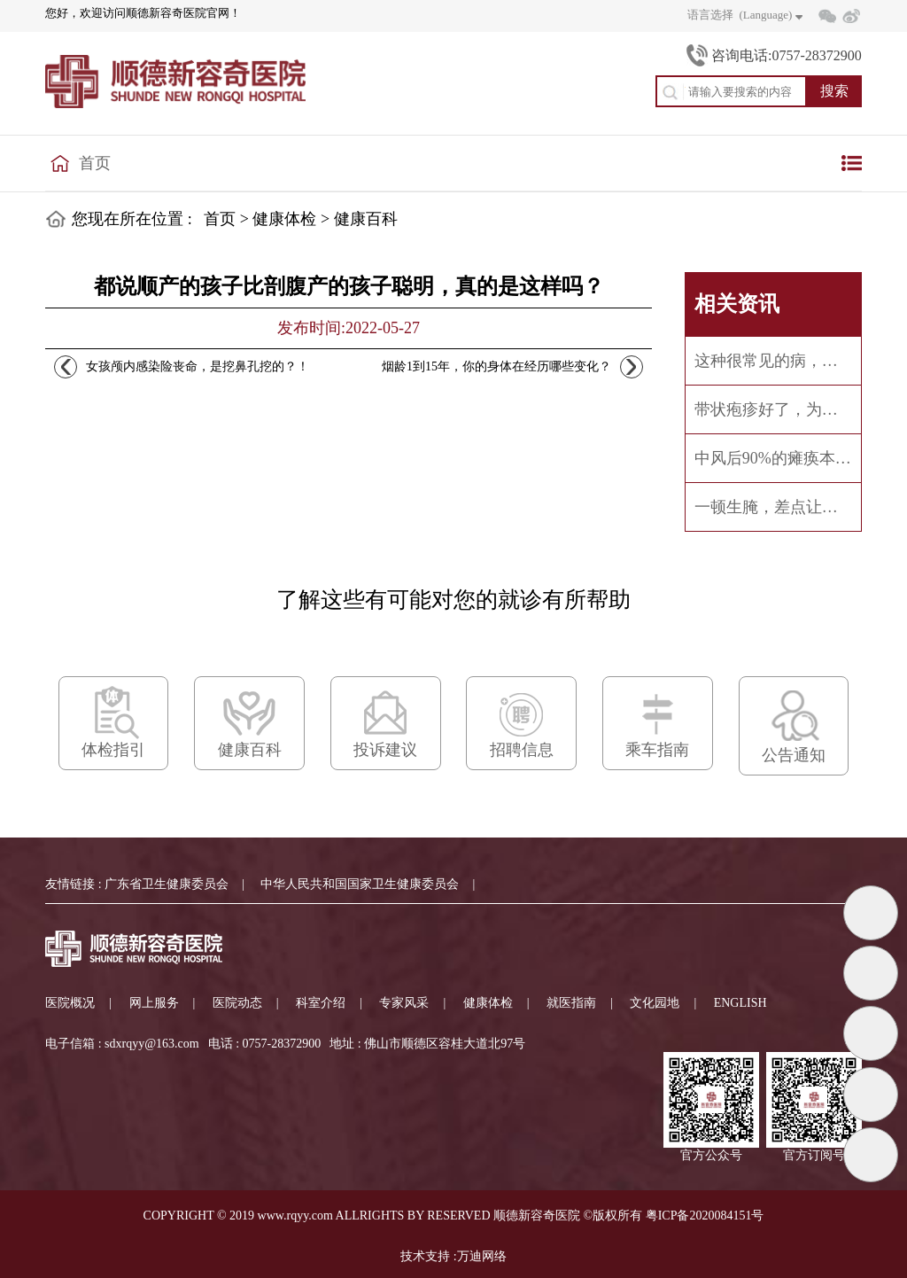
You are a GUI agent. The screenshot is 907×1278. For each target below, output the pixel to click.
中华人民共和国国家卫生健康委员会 (359, 884)
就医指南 (571, 1002)
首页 (95, 163)
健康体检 (284, 219)
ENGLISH (740, 1002)
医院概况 (70, 1002)
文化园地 (654, 1002)
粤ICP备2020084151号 (705, 1215)
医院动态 (237, 1002)
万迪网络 (482, 1256)
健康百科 (366, 219)
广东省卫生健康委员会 (167, 884)
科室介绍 (320, 1002)
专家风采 (404, 1002)
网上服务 (154, 1002)
